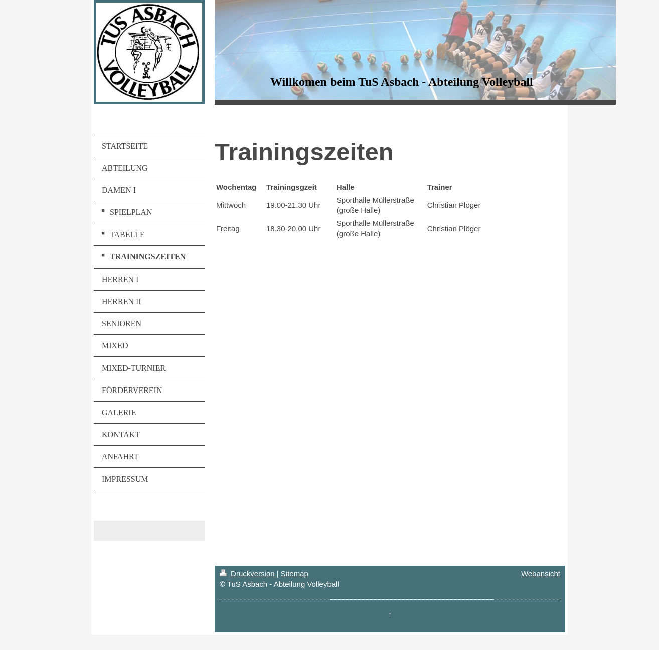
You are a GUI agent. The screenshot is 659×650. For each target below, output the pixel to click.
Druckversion (248, 573)
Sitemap (294, 573)
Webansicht (540, 573)
